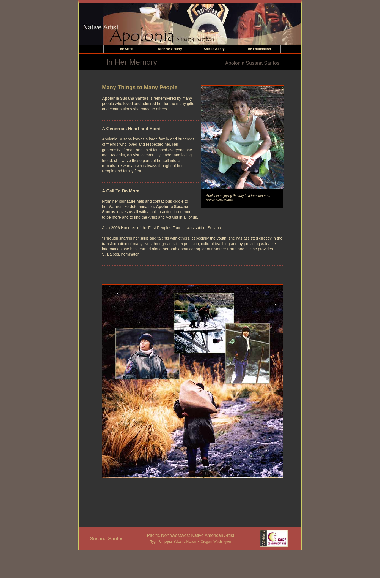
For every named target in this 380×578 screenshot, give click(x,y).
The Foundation (258, 49)
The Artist (125, 49)
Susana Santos (106, 538)
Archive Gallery (170, 49)
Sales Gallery (214, 49)
